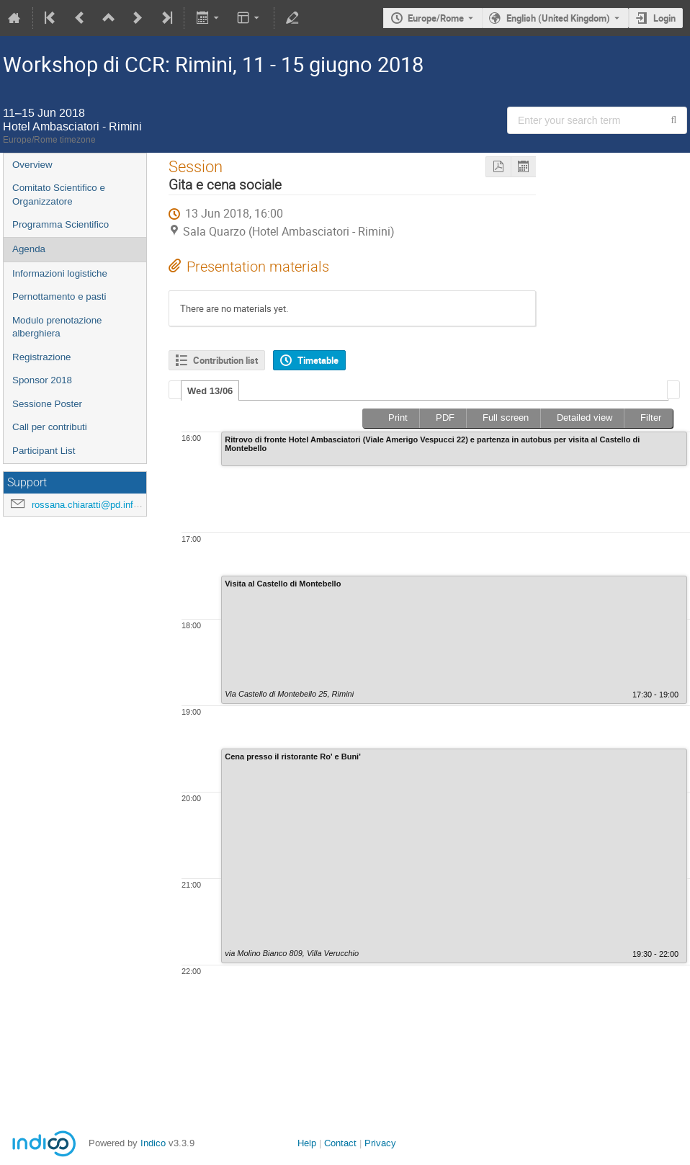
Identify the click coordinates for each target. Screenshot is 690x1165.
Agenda (28, 249)
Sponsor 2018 (42, 380)
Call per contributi (49, 426)
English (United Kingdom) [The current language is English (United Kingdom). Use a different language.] (558, 18)
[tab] (210, 390)
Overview (32, 164)
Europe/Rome (436, 18)
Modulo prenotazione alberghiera (57, 327)
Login (664, 18)
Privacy (380, 1143)
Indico (153, 1143)
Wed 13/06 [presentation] (210, 390)
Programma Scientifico (60, 224)
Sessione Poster (47, 403)
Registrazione (41, 357)
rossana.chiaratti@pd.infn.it (89, 505)
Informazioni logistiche (59, 273)
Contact (340, 1143)
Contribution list (225, 360)
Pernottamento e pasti (59, 296)
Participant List (43, 450)
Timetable (318, 360)
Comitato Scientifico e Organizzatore (58, 194)
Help (306, 1143)
